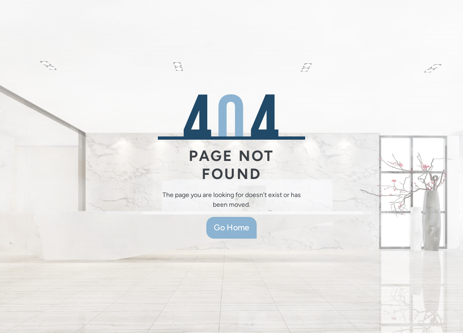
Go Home (231, 227)
